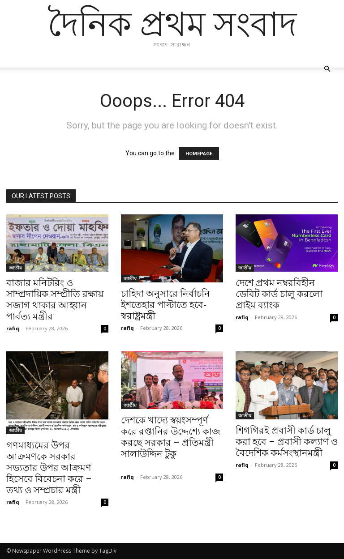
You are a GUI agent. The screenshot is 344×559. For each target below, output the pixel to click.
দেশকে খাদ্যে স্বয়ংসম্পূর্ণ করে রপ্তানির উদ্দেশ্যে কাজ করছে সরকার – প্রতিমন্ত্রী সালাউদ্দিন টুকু (170, 442)
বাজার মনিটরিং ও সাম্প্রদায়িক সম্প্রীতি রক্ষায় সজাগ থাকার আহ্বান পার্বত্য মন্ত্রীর (54, 299)
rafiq (12, 328)
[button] (327, 69)
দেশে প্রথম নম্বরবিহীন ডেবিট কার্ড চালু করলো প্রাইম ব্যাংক (279, 294)
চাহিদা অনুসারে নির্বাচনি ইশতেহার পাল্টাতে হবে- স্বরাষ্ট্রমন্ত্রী (165, 304)
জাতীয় (15, 268)
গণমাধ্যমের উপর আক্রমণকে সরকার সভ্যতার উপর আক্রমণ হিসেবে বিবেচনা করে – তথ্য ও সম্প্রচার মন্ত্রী (49, 467)
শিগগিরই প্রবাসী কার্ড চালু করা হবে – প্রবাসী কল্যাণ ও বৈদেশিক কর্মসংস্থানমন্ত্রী (287, 441)
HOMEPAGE (198, 154)
